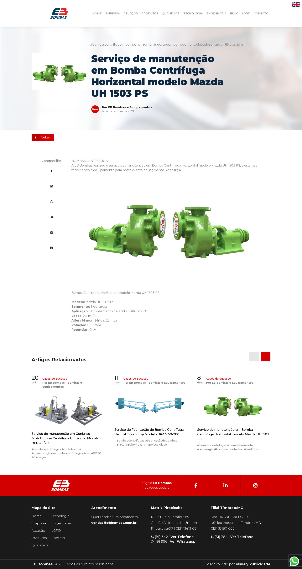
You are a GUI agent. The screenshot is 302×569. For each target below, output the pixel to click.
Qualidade (40, 545)
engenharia (216, 13)
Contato (58, 538)
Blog (234, 13)
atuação (130, 13)
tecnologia (193, 13)
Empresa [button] (112, 13)
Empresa (39, 523)
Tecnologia (60, 516)
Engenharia (61, 523)
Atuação (38, 530)
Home (36, 516)
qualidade (171, 13)
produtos (149, 13)
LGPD (246, 13)
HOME (97, 13)
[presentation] (254, 356)
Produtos (39, 538)
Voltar (42, 137)
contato (261, 13)
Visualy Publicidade (253, 564)
